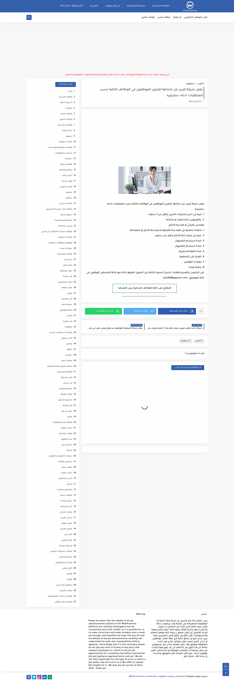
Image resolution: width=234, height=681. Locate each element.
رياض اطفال (66, 523)
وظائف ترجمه (66, 495)
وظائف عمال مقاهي (63, 602)
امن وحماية (67, 406)
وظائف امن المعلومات (62, 422)
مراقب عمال (66, 467)
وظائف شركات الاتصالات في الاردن (57, 232)
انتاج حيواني (67, 568)
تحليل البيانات (66, 501)
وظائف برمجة (66, 164)
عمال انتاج (67, 265)
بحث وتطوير (66, 439)
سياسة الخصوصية (136, 6)
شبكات (69, 450)
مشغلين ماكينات (64, 490)
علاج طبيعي (67, 540)
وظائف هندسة (65, 97)
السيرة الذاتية (66, 103)
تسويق (69, 136)
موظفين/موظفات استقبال (60, 243)
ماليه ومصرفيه (65, 389)
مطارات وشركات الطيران (61, 551)
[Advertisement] (117, 48)
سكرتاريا (190, 84)
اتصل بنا (94, 6)
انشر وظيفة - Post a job (71, 6)
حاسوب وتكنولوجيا (63, 153)
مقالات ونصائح (65, 434)
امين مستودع (66, 187)
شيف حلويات (66, 473)
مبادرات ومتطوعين (63, 563)
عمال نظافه (67, 288)
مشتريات (68, 260)
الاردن (200, 84)
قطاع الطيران (66, 529)
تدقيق (69, 350)
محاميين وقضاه (65, 462)
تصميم (69, 192)
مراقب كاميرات (65, 591)
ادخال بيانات (67, 176)
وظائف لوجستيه (64, 254)
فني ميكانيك (66, 299)
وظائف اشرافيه (65, 237)
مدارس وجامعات (64, 226)
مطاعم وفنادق (65, 170)
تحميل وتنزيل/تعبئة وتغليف (59, 366)
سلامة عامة (67, 305)
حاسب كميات (66, 518)
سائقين (68, 198)
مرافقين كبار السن (64, 585)
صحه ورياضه (66, 507)
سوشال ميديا (66, 249)
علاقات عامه (66, 361)
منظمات (68, 327)
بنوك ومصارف (66, 271)
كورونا (69, 580)
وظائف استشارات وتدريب (60, 333)
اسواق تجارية (66, 215)
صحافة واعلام (66, 557)
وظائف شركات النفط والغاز (60, 596)
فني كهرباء (67, 321)
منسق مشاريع (65, 400)
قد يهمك (177, 17)
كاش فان (68, 535)
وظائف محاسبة (65, 125)
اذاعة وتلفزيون (65, 310)
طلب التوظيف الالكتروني (196, 17)
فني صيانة (67, 277)
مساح (69, 484)
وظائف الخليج (148, 17)
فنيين (69, 293)
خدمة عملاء (67, 131)
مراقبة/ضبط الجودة (63, 220)
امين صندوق (66, 378)
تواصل (69, 574)
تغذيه (69, 417)
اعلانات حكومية (65, 142)
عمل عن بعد (66, 411)
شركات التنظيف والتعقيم (60, 456)
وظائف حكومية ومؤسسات (60, 148)
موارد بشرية (67, 181)
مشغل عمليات (65, 546)
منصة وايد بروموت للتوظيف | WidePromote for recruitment (157, 677)
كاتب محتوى (66, 338)
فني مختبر (67, 383)
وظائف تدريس (65, 204)
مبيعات (68, 108)
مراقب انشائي (66, 512)
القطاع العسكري (64, 372)
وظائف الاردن (163, 17)
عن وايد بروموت (112, 6)
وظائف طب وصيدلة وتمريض (59, 209)
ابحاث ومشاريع (65, 282)
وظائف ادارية (66, 114)
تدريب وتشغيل (65, 479)
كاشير (69, 316)
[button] (177, 311)
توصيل (69, 344)
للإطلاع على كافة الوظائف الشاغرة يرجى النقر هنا (144, 288)
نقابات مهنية (66, 394)
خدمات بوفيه (66, 428)
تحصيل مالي (66, 445)
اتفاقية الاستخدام (160, 6)
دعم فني (68, 355)
